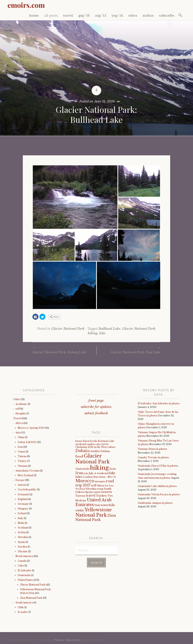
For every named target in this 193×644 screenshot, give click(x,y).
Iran (20, 446)
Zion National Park (31, 597)
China (21, 437)
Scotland (23, 527)
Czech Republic (27, 489)
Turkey (22, 461)
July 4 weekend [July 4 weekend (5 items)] (98, 473)
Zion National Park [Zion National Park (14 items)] (95, 517)
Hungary (23, 508)
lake (102, 333)
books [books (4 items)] (93, 441)
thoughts (20, 413)
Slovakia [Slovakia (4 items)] (91, 488)
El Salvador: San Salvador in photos (159, 403)
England (23, 499)
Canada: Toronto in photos (153, 457)
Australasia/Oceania (27, 470)
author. (148, 15)
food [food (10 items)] (79, 456)
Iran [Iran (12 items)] (79, 473)
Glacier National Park (67, 329)
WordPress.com (93, 640)
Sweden (22, 546)
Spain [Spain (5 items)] (89, 492)
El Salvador (24, 570)
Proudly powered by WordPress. (30, 640)
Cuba (21, 565)
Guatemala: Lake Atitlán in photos (157, 486)
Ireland (22, 513)
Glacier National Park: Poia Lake (129, 350)
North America (24, 556)
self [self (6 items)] (93, 485)
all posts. (51, 15)
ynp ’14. (117, 15)
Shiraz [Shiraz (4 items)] (100, 485)
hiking (92, 333)
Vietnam (22, 466)
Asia (17, 432)
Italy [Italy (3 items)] (85, 473)
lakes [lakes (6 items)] (79, 476)
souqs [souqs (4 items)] (100, 488)
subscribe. (167, 15)
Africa (19, 423)
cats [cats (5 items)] (97, 444)
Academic (21, 404)
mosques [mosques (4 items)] (100, 481)
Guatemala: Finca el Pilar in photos (158, 465)
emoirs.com (26, 4)
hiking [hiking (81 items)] (99, 467)
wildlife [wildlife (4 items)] (79, 510)
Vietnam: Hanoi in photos (152, 449)
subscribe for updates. (96, 407)
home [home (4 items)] (113, 468)
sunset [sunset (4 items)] (97, 492)
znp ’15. (101, 15)
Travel (17, 418)
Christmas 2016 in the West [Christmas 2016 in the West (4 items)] (91, 447)
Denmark (23, 494)
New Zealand (25, 475)
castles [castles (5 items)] (90, 444)
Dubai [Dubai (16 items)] (81, 450)
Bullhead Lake (109, 329)
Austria (22, 484)
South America (24, 602)
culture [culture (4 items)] (111, 447)
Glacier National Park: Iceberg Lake (64, 350)
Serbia (21, 532)
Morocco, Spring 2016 (31, 427)
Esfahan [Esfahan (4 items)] (105, 451)
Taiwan (22, 456)
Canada (22, 560)
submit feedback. (96, 413)
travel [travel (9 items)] (90, 495)
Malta (21, 523)
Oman (21, 451)
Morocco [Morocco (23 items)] (84, 480)
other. (133, 15)
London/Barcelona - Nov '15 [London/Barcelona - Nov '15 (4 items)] (99, 476)
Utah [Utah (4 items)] (97, 505)
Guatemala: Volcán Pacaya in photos (159, 494)
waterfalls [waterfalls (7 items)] (107, 505)
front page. (96, 401)
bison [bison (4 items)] (86, 441)
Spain (21, 542)
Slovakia (23, 537)
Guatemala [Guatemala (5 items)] (82, 468)
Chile (21, 607)
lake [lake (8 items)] (112, 473)
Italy (20, 518)
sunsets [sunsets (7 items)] (106, 492)
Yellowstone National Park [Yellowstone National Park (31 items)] (93, 512)
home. (34, 15)
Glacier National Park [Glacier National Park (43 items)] (92, 459)
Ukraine (22, 551)
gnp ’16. (84, 15)
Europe (19, 480)
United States (25, 580)
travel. (68, 15)
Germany (23, 503)
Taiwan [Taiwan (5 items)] (80, 495)
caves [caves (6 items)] (105, 444)
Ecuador (23, 612)
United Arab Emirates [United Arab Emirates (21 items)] (93, 502)
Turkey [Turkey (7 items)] (101, 495)
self (17, 408)
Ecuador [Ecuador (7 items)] (93, 451)
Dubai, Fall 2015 (27, 442)
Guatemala (24, 575)
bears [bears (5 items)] (79, 441)
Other (16, 399)
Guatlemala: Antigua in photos (155, 502)
